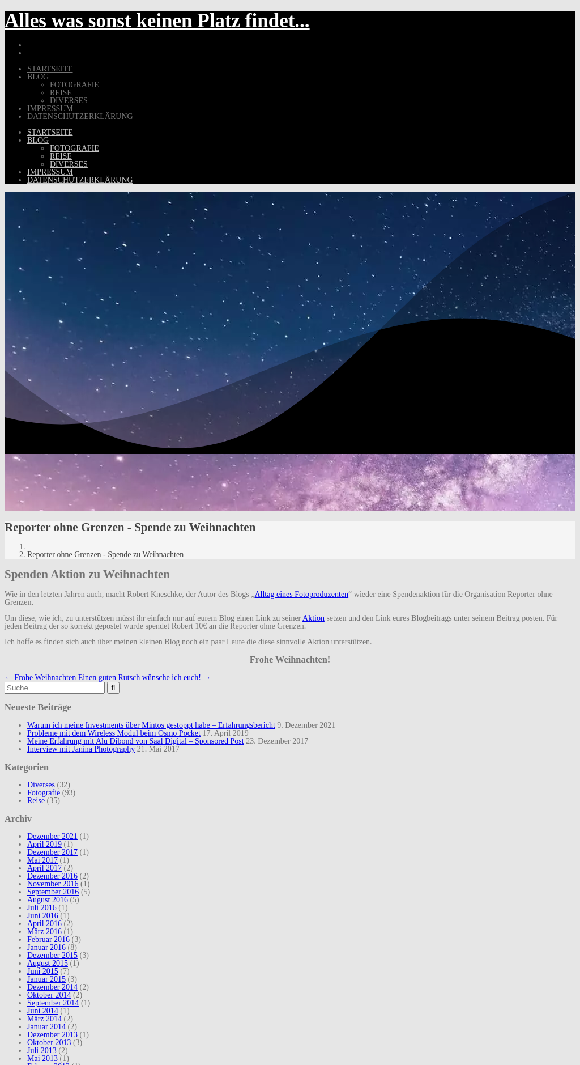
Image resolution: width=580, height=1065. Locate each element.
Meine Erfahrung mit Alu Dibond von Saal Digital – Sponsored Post (135, 741)
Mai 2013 (42, 1058)
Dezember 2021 (52, 836)
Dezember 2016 (52, 876)
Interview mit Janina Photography (81, 749)
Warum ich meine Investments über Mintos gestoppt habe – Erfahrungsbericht (151, 725)
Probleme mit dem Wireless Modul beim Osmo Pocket (114, 733)
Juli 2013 (42, 1050)
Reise (61, 92)
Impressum (50, 108)
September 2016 (53, 892)
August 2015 (47, 963)
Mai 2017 (42, 860)
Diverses (69, 100)
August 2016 (47, 900)
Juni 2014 (42, 1011)
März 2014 (44, 1019)
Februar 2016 (48, 939)
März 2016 (44, 931)
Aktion (313, 618)
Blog (38, 77)
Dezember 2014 (52, 987)
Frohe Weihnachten (40, 677)
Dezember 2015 (52, 955)
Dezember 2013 (52, 1034)
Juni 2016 (42, 915)
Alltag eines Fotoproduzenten (301, 594)
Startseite (49, 69)
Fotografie (74, 84)
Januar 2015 (46, 979)
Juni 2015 (42, 971)
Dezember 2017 (52, 852)
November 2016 (53, 884)
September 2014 (53, 1003)
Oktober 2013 (49, 1042)
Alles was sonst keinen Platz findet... (157, 21)
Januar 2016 (46, 947)
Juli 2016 (42, 907)
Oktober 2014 (49, 995)
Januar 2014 (46, 1026)
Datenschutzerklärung (80, 116)
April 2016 (44, 923)
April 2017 (44, 868)
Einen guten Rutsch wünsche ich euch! (144, 677)
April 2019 (44, 844)
